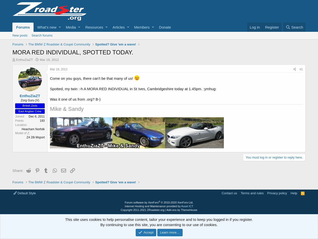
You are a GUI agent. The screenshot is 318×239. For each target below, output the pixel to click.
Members (142, 27)
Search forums (42, 35)
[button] (59, 27)
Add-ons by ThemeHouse (182, 209)
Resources (94, 27)
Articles (119, 27)
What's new (46, 27)
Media (71, 27)
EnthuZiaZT (24, 60)
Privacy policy (277, 193)
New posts (20, 35)
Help (294, 193)
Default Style (24, 193)
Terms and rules (252, 193)
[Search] (294, 27)
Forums (23, 27)
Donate (165, 27)
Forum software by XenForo (159, 202)
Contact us (229, 193)
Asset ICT (187, 206)
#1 (301, 69)
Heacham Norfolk (33, 129)
